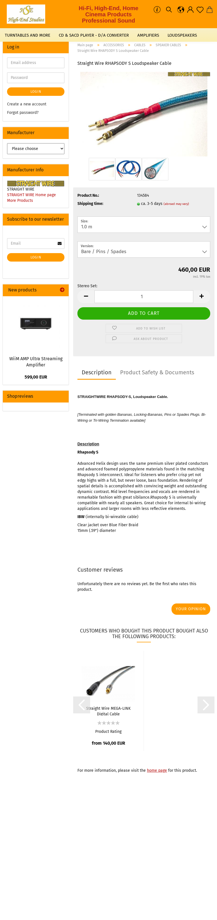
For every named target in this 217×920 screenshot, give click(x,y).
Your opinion (191, 609)
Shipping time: (90, 203)
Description (97, 372)
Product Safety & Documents (157, 372)
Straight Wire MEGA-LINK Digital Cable (108, 711)
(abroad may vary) (176, 204)
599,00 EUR (36, 377)
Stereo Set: (87, 286)
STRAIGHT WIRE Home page (31, 195)
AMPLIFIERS (148, 35)
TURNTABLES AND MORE (27, 35)
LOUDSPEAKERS (182, 35)
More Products (20, 200)
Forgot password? (22, 112)
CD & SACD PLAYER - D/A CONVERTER (94, 35)
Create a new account (26, 104)
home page (157, 770)
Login (36, 92)
